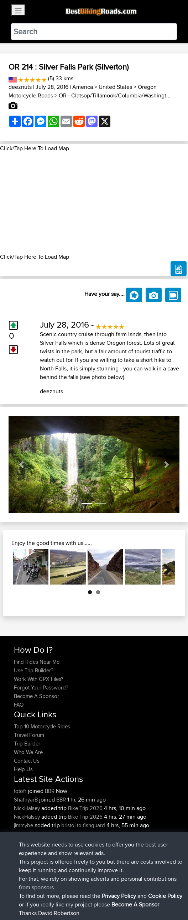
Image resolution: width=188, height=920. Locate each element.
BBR (49, 791)
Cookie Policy (145, 892)
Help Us (23, 769)
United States (115, 87)
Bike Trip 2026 (85, 808)
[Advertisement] (94, 203)
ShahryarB (26, 799)
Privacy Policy (109, 892)
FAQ (19, 704)
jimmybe (24, 825)
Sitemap (80, 892)
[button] (21, 464)
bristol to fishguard (83, 825)
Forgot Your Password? (41, 687)
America (82, 87)
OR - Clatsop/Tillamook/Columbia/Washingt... (115, 95)
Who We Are (28, 752)
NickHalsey (27, 808)
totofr (21, 791)
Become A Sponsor (36, 696)
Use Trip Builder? (33, 670)
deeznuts (20, 87)
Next (164, 567)
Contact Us (27, 760)
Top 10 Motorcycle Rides (42, 726)
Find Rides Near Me (36, 662)
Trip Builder (27, 743)
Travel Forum (29, 735)
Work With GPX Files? (38, 679)
